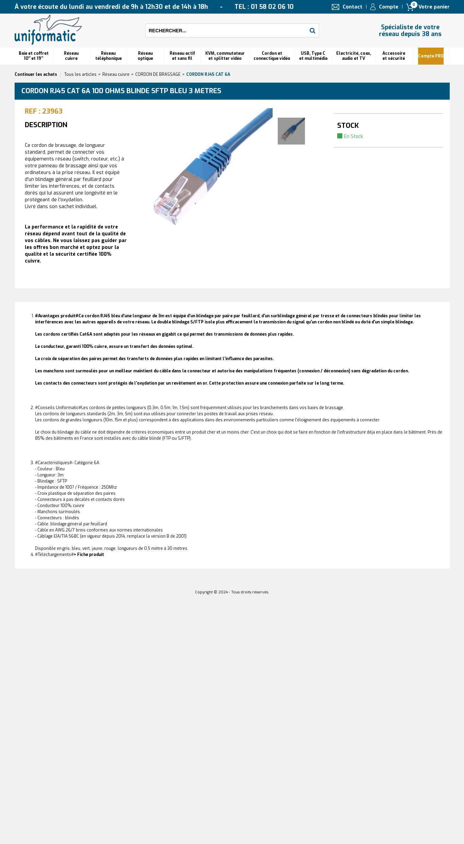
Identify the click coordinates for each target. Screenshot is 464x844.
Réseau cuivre (71, 56)
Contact (352, 6)
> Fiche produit (89, 554)
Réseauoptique (145, 56)
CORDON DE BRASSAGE (158, 74)
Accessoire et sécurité (393, 56)
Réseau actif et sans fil (182, 56)
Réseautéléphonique (108, 56)
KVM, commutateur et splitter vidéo (225, 56)
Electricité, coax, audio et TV (353, 56)
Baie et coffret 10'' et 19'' (34, 56)
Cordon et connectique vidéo (272, 56)
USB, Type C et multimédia (313, 56)
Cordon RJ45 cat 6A (208, 74)
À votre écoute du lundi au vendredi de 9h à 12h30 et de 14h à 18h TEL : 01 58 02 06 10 (154, 7)
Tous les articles (80, 74)
